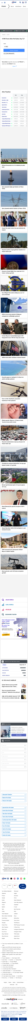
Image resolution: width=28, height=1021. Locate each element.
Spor (3, 909)
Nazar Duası (16, 938)
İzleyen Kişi (22, 664)
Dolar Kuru (4, 929)
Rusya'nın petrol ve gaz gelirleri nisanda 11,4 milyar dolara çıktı (13, 250)
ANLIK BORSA (8, 600)
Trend (3, 904)
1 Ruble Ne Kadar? (6, 972)
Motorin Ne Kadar (13, 800)
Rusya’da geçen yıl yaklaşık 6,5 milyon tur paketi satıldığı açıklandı (13, 378)
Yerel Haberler (5, 913)
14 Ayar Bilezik (13, 961)
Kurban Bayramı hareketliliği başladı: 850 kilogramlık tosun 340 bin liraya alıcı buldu (13, 336)
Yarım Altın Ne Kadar (13, 816)
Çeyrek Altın (4, 104)
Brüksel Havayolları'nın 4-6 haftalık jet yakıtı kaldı (13, 166)
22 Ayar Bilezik (14, 963)
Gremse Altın (4, 111)
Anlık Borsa (18, 6)
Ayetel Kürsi (17, 936)
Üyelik (14, 982)
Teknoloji (16, 891)
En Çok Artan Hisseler (7, 974)
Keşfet (3, 938)
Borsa (12, 6)
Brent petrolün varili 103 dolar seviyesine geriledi (12, 572)
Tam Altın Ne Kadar (13, 813)
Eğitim (3, 907)
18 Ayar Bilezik (5, 963)
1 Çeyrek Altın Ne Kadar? (8, 965)
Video (3, 911)
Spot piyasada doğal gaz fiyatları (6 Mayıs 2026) (12, 187)
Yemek (3, 898)
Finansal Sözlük (5, 920)
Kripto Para (4, 925)
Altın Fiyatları (5, 927)
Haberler (4, 893)
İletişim (5, 982)
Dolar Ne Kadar (13, 823)
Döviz (24, 6)
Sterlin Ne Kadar (13, 829)
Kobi (15, 911)
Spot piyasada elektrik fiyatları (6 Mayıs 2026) (14, 208)
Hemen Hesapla (14, 50)
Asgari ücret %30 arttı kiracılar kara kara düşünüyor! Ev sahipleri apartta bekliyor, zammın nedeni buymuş (11, 949)
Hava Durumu (5, 936)
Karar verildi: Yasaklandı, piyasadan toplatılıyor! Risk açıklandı (11, 399)
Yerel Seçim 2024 (16, 958)
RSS (16, 984)
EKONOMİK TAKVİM (9, 614)
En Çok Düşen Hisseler (18, 972)
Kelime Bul (16, 918)
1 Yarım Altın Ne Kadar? (7, 967)
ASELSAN (4, 672)
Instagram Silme (17, 931)
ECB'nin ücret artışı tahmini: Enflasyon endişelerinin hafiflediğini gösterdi (11, 315)
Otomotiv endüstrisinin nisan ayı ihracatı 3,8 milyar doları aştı (13, 442)
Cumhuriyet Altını (5, 109)
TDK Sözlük (16, 934)
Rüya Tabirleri (5, 934)
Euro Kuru (4, 931)
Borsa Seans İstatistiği (7, 916)
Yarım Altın (4, 107)
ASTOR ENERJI (5, 667)
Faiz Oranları (19, 977)
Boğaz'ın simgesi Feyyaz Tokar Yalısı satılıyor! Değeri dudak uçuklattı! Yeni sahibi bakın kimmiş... (12, 954)
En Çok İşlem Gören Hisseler (8, 976)
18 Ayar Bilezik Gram (6, 121)
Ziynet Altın (4, 116)
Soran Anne (16, 920)
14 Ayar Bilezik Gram (6, 118)
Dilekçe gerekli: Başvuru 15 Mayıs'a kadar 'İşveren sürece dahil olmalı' (12, 421)
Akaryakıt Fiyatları (13, 794)
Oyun (15, 916)
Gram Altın (4, 98)
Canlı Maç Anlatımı (18, 902)
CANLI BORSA (8, 605)
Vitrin (15, 898)
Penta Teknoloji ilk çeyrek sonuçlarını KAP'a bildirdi (13, 507)
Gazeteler (16, 904)
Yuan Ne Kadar (13, 832)
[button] (4, 2)
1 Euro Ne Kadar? (17, 970)
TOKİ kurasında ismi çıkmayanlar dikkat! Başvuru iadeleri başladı (12, 550)
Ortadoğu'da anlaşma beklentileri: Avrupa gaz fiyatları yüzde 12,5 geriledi (14, 464)
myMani (16, 913)
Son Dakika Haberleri (6, 891)
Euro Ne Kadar (13, 826)
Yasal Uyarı (12, 984)
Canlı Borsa (4, 918)
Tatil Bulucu (16, 922)
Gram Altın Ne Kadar (13, 810)
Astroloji (16, 895)
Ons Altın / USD (5, 100)
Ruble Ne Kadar (13, 835)
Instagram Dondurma (19, 929)
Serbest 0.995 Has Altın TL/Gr (8, 125)
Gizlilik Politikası (20, 982)
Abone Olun (19, 735)
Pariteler (12, 977)
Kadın (3, 900)
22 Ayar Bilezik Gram (6, 123)
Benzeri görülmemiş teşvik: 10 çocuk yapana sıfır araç (13, 485)
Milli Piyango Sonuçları (19, 925)
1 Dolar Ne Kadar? (6, 970)
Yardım (9, 982)
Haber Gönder (22, 886)
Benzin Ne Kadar (13, 797)
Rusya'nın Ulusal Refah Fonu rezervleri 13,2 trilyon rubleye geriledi (13, 272)
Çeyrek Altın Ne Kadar (13, 807)
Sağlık (15, 893)
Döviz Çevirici (7, 740)
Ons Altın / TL (5, 102)
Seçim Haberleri (17, 900)
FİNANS (3, 6)
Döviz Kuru (4, 977)
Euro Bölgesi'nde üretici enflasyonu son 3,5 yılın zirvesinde (13, 293)
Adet (5, 43)
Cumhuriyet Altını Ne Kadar (13, 819)
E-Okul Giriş (17, 927)
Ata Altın (4, 114)
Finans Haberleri (6, 958)
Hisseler (4, 922)
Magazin (4, 902)
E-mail (15, 907)
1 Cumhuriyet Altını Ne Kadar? (9, 968)
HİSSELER (6, 609)
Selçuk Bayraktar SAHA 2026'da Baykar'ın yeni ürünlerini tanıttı (14, 529)
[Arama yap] (20, 2)
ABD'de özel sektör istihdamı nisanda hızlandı (13, 357)
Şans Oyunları (17, 909)
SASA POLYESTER (5, 670)
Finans (3, 895)
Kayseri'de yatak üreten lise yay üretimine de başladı (13, 229)
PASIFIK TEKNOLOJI (5, 675)
